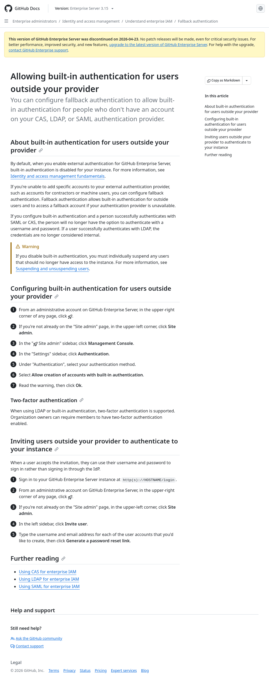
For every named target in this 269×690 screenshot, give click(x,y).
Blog (145, 670)
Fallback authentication (198, 21)
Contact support (27, 645)
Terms (54, 670)
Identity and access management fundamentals (58, 176)
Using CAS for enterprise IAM (47, 572)
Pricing (101, 670)
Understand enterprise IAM (148, 21)
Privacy (69, 670)
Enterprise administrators (35, 21)
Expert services (124, 670)
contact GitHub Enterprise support (38, 50)
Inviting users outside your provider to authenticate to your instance (94, 445)
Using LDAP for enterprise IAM (49, 579)
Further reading (38, 558)
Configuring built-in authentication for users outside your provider (91, 292)
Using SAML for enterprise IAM (49, 586)
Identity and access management (91, 21)
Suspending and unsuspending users (52, 269)
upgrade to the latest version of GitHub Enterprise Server (158, 44)
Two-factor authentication (47, 400)
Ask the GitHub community (36, 638)
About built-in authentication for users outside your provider (90, 146)
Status (85, 670)
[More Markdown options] (246, 80)
